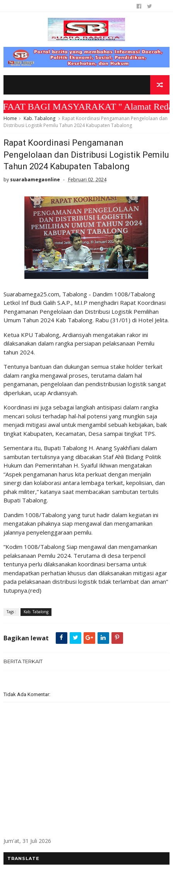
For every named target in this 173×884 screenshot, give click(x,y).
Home (10, 118)
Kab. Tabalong (39, 118)
